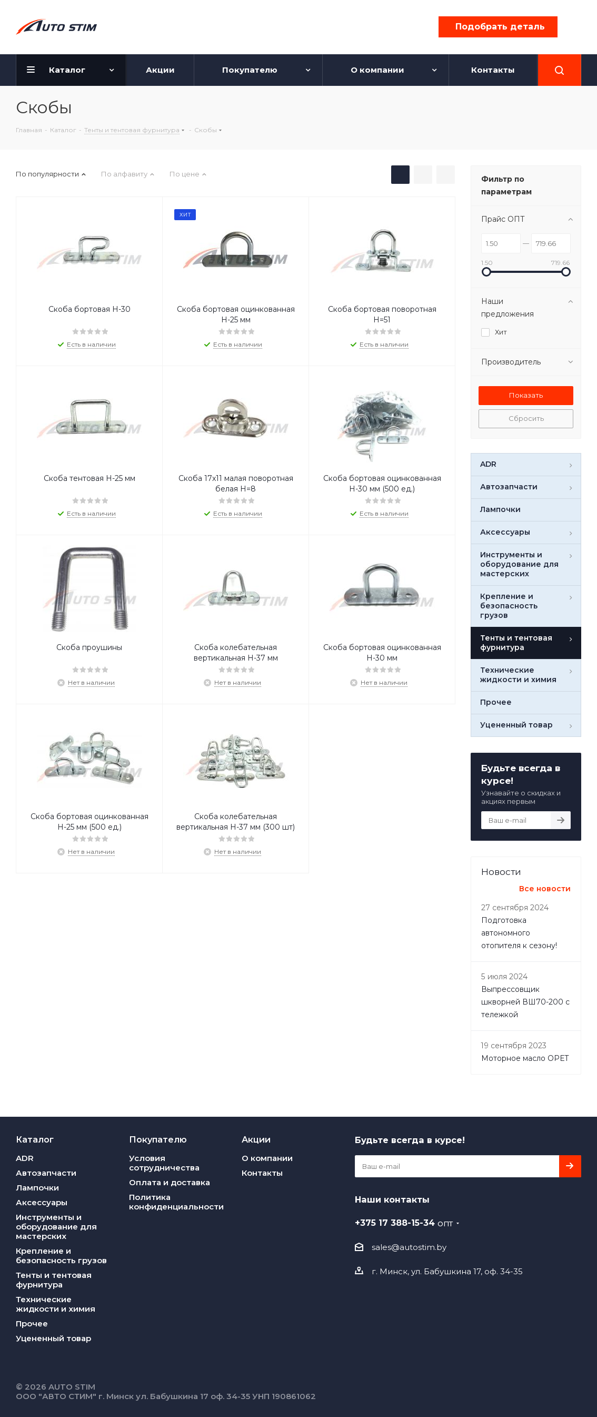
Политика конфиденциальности (176, 1202)
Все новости (545, 888)
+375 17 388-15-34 (404, 1222)
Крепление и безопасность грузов (61, 1255)
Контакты (262, 1173)
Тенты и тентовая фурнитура (54, 1280)
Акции (256, 1139)
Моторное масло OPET (525, 1058)
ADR (25, 1158)
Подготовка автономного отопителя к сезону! (519, 933)
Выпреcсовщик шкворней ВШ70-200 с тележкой (525, 1002)
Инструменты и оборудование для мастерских (56, 1226)
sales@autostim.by (409, 1247)
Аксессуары (41, 1202)
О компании (267, 1158)
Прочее (32, 1323)
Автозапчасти (46, 1173)
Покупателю (158, 1139)
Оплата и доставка (169, 1182)
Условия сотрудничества (164, 1163)
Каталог (35, 1139)
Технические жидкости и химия (55, 1304)
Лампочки (37, 1188)
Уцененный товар (53, 1338)
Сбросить (526, 418)
